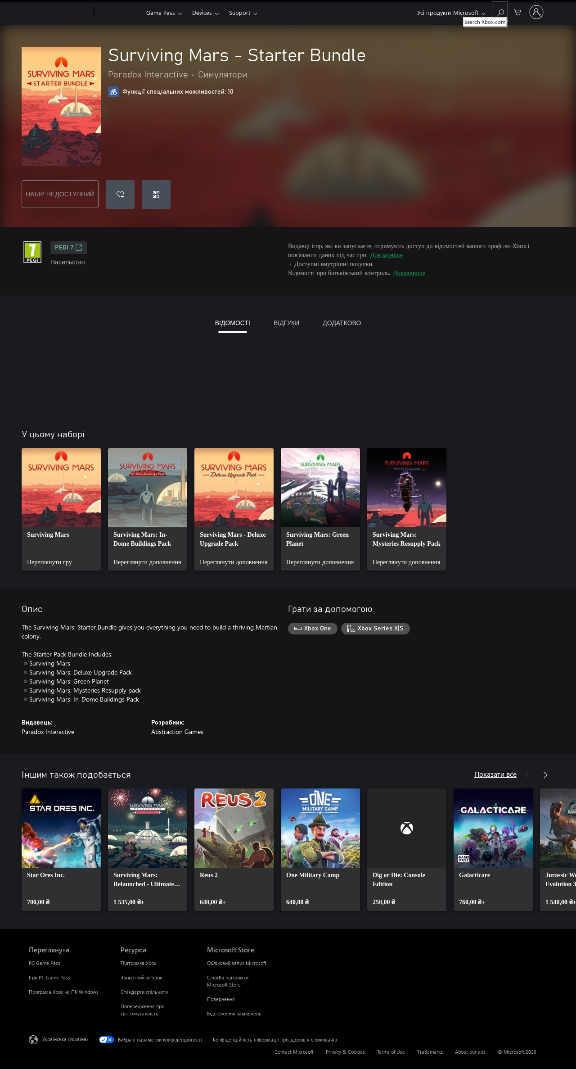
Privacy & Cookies (345, 1052)
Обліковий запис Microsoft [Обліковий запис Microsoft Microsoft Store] (236, 963)
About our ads (470, 1052)
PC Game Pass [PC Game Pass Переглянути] (44, 963)
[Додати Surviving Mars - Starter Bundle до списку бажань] (120, 194)
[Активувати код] (156, 194)
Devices (202, 12)
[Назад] (527, 775)
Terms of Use (391, 1052)
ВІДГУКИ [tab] (286, 322)
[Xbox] (119, 12)
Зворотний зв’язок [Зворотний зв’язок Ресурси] (141, 977)
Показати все (495, 774)
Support (239, 12)
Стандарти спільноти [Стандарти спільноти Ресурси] (144, 992)
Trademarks (430, 1052)
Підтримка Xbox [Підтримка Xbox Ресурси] (138, 963)
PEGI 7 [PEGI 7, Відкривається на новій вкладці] (68, 247)
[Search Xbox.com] (500, 11)
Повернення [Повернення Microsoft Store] (221, 999)
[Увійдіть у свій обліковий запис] (536, 12)
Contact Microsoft (294, 1052)
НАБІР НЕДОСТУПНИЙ (60, 194)
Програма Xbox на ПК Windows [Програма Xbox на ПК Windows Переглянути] (64, 992)
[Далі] (545, 775)
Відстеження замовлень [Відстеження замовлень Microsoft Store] (234, 1013)
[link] (61, 509)
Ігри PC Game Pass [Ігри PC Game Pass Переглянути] (49, 977)
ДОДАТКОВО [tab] (342, 322)
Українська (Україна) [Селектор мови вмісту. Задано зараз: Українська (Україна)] (65, 1039)
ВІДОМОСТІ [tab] (232, 322)
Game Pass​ (160, 12)
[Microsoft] (59, 12)
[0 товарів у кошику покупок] (517, 11)
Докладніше (386, 254)
